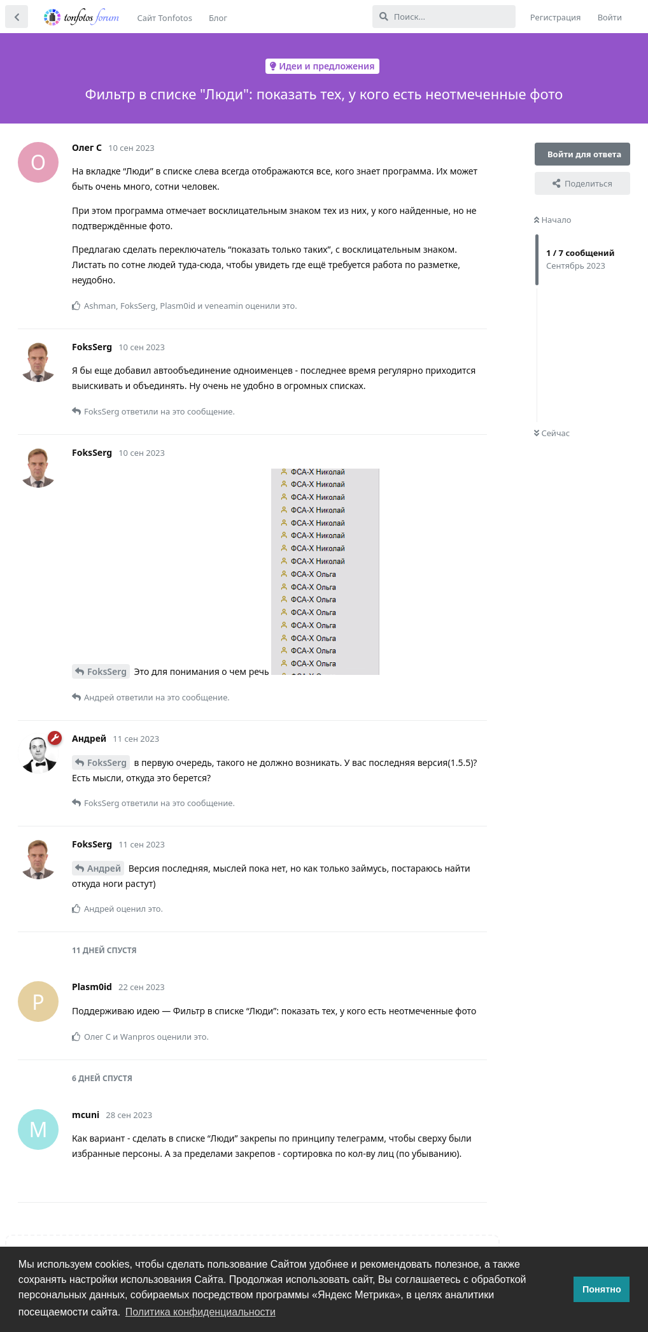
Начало (553, 219)
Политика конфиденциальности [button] (200, 1312)
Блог (218, 18)
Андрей (104, 868)
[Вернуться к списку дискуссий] (16, 16)
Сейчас (552, 433)
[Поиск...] (444, 16)
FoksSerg (107, 671)
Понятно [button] (601, 1289)
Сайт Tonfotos (164, 18)
